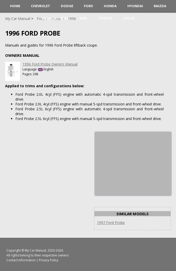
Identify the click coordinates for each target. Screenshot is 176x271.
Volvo (129, 18)
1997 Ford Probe (111, 222)
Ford (88, 6)
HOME (15, 6)
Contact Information (21, 260)
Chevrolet (40, 6)
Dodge (67, 6)
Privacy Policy (48, 260)
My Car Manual (35, 250)
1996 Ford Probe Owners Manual (50, 64)
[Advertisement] (133, 164)
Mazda (160, 6)
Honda (110, 6)
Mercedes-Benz (55, 18)
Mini (83, 18)
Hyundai (135, 6)
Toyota (105, 18)
